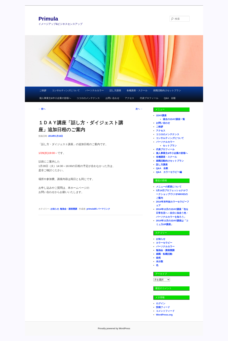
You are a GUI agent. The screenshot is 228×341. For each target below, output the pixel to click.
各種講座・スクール (137, 90)
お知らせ (54, 209)
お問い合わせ (112, 98)
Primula (48, 19)
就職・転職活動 (164, 254)
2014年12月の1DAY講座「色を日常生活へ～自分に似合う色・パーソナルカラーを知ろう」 (172, 213)
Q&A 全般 (170, 98)
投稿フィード (163, 307)
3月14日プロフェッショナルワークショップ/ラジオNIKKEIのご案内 (172, 194)
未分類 (159, 261)
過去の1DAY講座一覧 (174, 119)
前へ (41, 109)
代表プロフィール (149, 98)
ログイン (160, 303)
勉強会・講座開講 (68, 209)
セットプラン (170, 145)
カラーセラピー (164, 242)
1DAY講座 (161, 115)
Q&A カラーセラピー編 (169, 172)
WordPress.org (164, 314)
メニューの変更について (169, 186)
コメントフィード (165, 311)
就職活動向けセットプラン (167, 90)
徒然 (158, 257)
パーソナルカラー (94, 90)
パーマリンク (103, 209)
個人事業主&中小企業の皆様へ (55, 98)
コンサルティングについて (66, 90)
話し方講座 (115, 90)
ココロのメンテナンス (88, 98)
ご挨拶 (42, 90)
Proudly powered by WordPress (114, 328)
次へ (139, 109)
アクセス (129, 98)
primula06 (92, 209)
